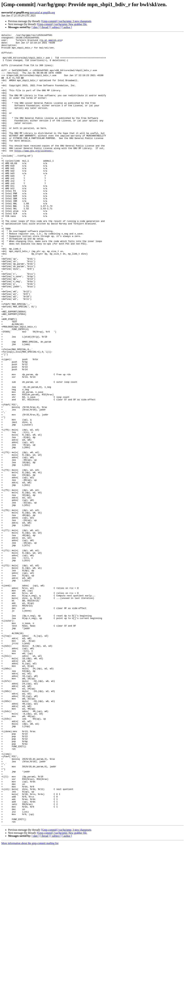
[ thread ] (45, 27)
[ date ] (35, 27)
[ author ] (67, 27)
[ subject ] (55, 27)
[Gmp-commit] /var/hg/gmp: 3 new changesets (66, 21)
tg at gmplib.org (51, 41)
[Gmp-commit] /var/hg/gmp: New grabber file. (62, 24)
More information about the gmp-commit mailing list (29, 1001)
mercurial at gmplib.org (42, 12)
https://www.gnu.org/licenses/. (34, 174)
